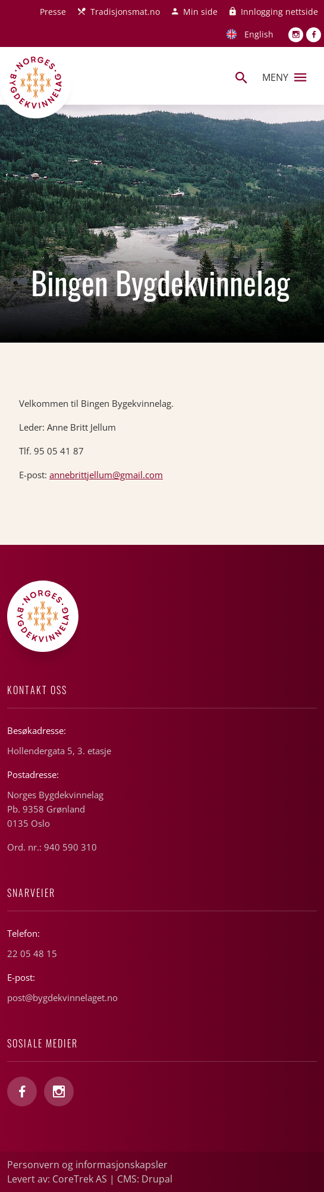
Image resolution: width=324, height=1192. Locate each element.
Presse (53, 11)
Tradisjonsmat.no (125, 11)
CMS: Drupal (144, 1178)
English (258, 34)
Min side (200, 11)
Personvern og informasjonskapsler (87, 1164)
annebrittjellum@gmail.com (106, 475)
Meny (284, 77)
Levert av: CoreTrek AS (57, 1178)
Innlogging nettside (279, 11)
